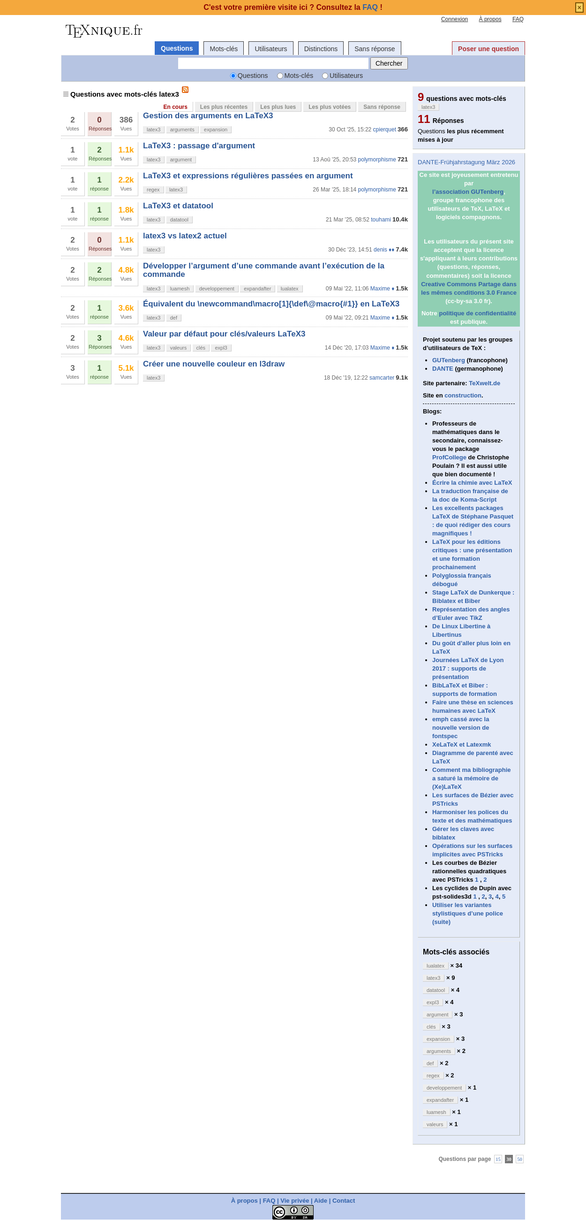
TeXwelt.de (484, 383)
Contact (343, 1200)
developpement (216, 288)
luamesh (180, 288)
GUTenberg (448, 360)
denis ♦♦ (384, 249)
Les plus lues (278, 107)
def (173, 318)
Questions (177, 48)
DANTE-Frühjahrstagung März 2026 (466, 162)
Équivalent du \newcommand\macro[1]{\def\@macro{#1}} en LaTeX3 (271, 303)
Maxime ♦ (382, 288)
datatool (179, 219)
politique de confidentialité (477, 313)
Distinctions (321, 49)
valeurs (178, 348)
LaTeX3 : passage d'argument (199, 145)
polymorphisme (377, 159)
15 (498, 1158)
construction (462, 395)
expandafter (257, 288)
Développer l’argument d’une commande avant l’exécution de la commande (263, 270)
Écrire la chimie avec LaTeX (472, 482)
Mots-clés (224, 49)
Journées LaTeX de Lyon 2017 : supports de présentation (467, 668)
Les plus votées (329, 107)
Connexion (454, 19)
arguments (182, 129)
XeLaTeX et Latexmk (461, 744)
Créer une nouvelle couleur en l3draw (214, 363)
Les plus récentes (224, 107)
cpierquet (384, 129)
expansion (215, 129)
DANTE (442, 368)
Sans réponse (374, 49)
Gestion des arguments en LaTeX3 (208, 115)
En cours (175, 107)
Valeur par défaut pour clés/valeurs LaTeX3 (224, 333)
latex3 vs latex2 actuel (185, 235)
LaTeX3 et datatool (178, 205)
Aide (320, 1200)
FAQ (518, 19)
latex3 (153, 129)
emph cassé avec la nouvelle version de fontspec (460, 728)
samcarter (381, 377)
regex (153, 189)
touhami (381, 219)
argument (181, 159)
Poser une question (488, 49)
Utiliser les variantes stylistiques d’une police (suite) (467, 913)
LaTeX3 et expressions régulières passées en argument (248, 175)
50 (519, 1158)
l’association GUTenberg (467, 191)
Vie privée (294, 1200)
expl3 (221, 348)
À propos (490, 19)
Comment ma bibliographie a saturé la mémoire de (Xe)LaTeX (471, 778)
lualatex (290, 288)
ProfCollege (449, 457)
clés (201, 348)
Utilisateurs (271, 49)
